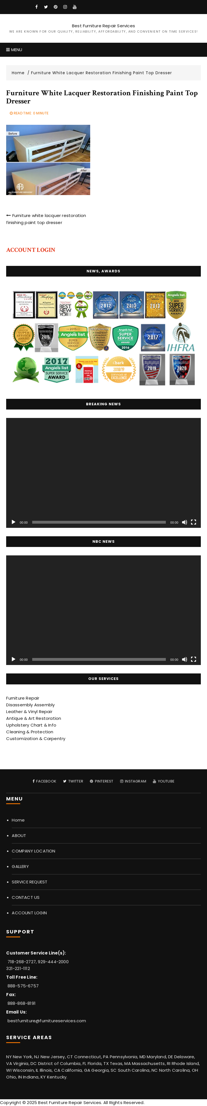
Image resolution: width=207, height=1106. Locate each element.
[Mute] (184, 522)
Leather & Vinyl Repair (29, 711)
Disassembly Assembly (30, 705)
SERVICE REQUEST (29, 882)
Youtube (164, 781)
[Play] (13, 522)
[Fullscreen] (193, 522)
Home (18, 820)
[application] (103, 473)
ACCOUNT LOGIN (29, 913)
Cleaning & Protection (29, 732)
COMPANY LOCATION (33, 851)
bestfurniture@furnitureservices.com (47, 1021)
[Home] (21, 73)
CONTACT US (25, 897)
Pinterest (101, 781)
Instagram (133, 781)
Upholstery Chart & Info (31, 725)
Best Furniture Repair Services (103, 26)
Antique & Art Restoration (33, 718)
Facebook (44, 781)
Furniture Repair (22, 698)
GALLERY (20, 866)
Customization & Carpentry (35, 738)
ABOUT (19, 835)
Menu (14, 50)
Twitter (73, 781)
